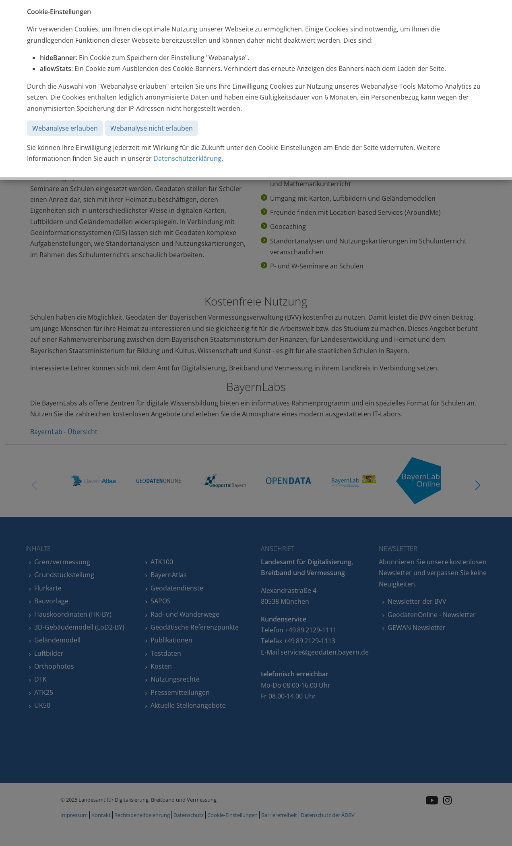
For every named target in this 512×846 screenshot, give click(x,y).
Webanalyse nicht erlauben (151, 128)
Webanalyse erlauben (65, 128)
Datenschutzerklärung (187, 158)
